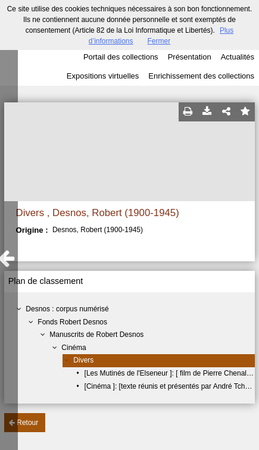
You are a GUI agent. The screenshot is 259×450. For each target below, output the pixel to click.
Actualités (237, 56)
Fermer (159, 41)
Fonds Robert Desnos (72, 322)
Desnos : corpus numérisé (67, 309)
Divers (83, 360)
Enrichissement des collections (201, 75)
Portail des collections (120, 56)
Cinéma (73, 347)
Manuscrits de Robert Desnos (96, 334)
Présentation (189, 56)
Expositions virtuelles (103, 75)
